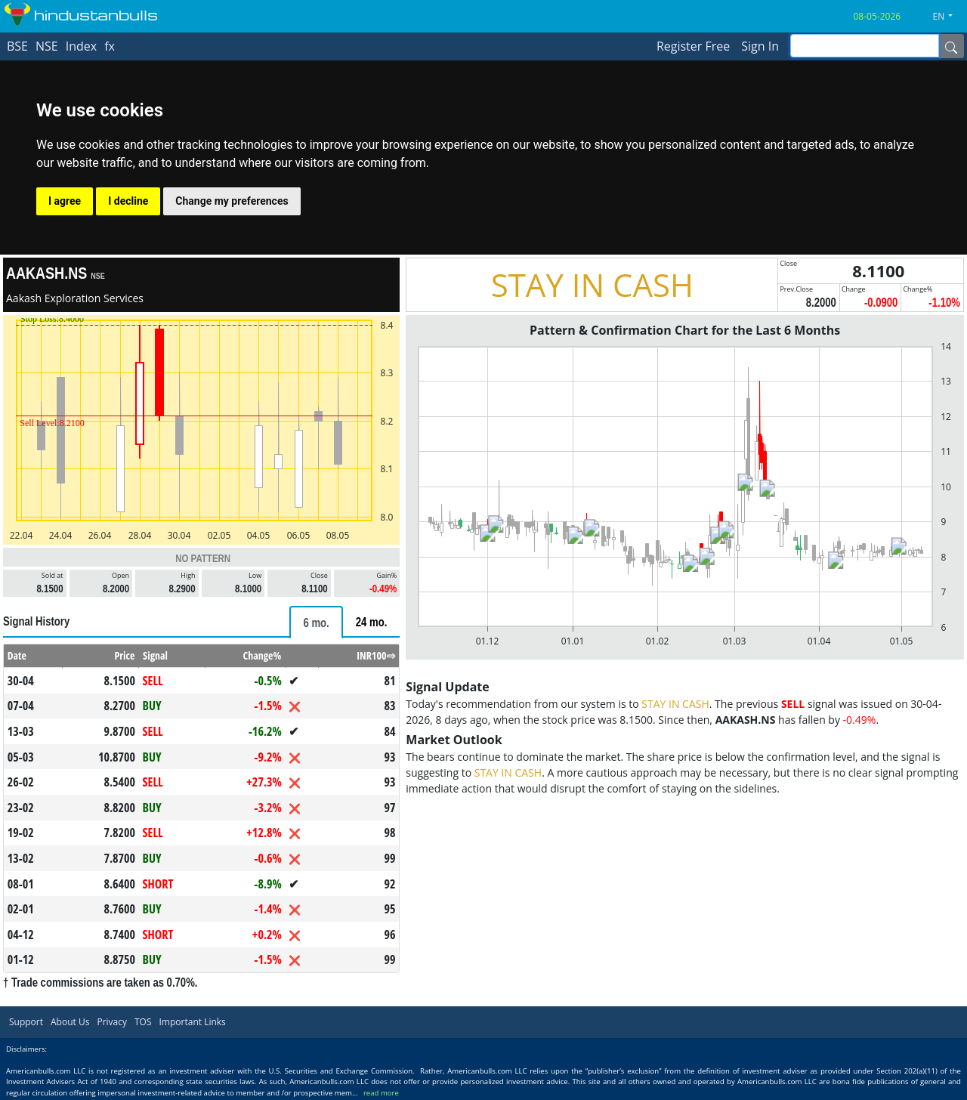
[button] (949, 16)
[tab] (315, 622)
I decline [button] (128, 201)
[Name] (951, 46)
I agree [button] (64, 201)
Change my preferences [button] (231, 201)
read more (381, 1093)
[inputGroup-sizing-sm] (864, 45)
